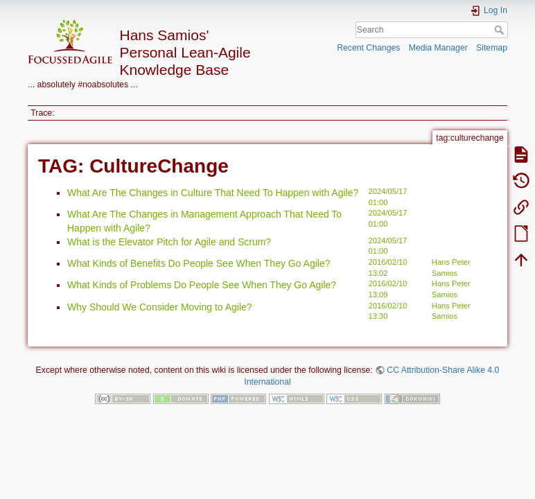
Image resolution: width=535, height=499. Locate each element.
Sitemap (491, 48)
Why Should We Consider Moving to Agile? (159, 307)
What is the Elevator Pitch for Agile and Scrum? (169, 241)
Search (500, 30)
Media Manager (438, 48)
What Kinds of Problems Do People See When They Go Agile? (201, 284)
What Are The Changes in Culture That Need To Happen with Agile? (212, 192)
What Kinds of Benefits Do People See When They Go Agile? (199, 263)
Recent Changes (368, 48)
